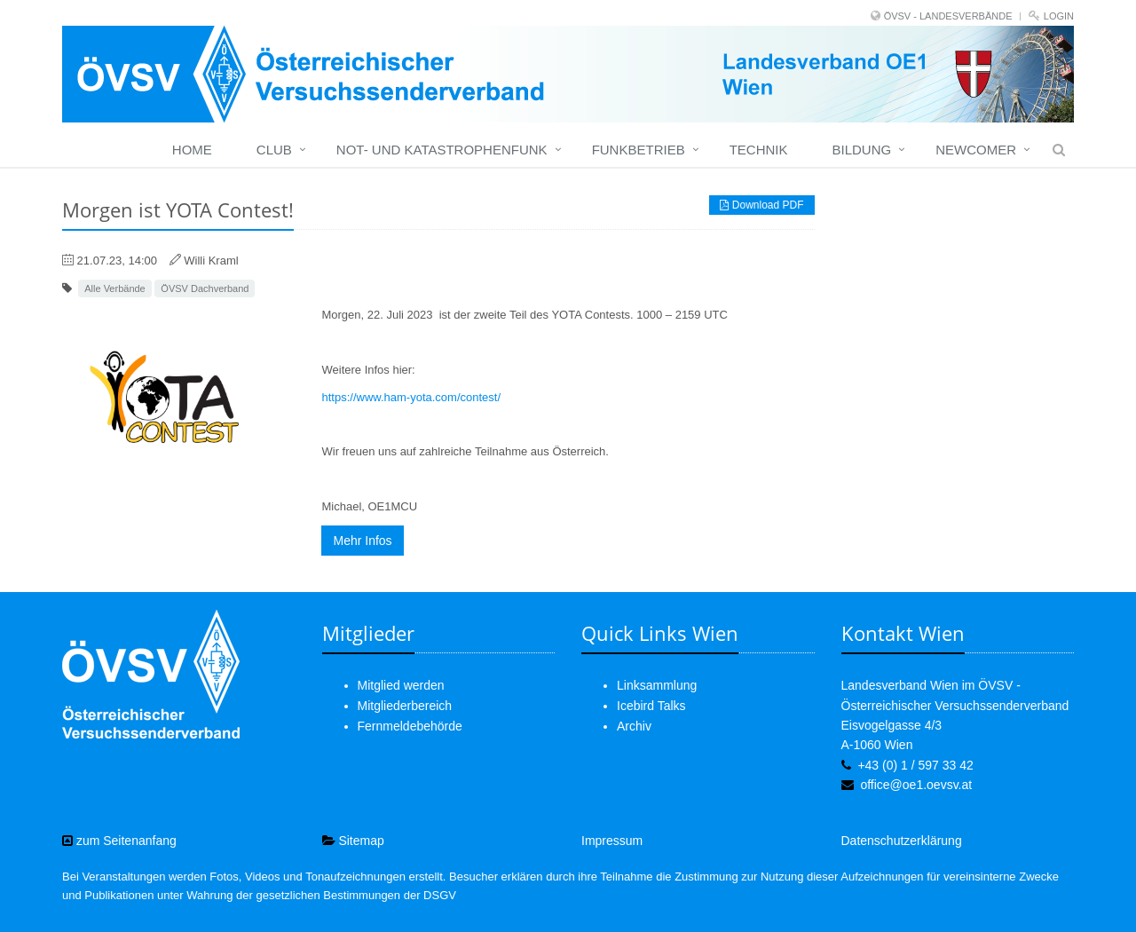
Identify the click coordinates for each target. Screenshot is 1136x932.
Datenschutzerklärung (901, 840)
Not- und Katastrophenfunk (442, 149)
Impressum (612, 840)
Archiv (634, 726)
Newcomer (975, 149)
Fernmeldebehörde (410, 726)
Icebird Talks (651, 706)
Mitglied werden (401, 685)
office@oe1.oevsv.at (916, 785)
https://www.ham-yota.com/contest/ (411, 397)
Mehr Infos (362, 540)
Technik (759, 149)
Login (1059, 16)
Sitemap (353, 840)
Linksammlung (657, 685)
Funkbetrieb (638, 149)
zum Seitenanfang (119, 840)
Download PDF (761, 205)
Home (192, 149)
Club (274, 149)
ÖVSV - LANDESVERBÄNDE (948, 16)
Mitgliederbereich (405, 706)
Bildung (861, 149)
